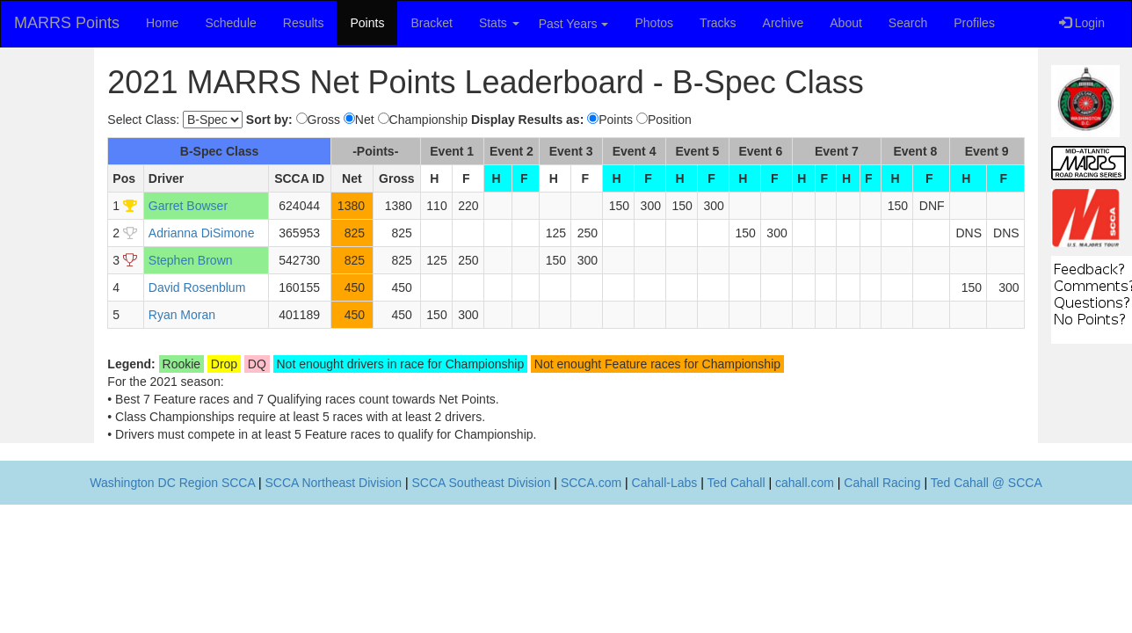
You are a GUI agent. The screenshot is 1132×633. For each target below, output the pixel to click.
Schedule (230, 23)
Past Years (573, 24)
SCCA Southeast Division (481, 483)
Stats (499, 23)
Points (367, 23)
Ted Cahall (736, 483)
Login (1082, 23)
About (846, 23)
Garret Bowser (188, 206)
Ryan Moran (182, 315)
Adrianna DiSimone (202, 233)
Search (908, 23)
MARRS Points (67, 23)
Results (303, 23)
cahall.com (804, 483)
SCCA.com (591, 483)
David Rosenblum (197, 287)
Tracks (718, 23)
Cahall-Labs (665, 483)
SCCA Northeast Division (333, 483)
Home (162, 23)
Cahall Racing (882, 483)
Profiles (974, 23)
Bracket (431, 23)
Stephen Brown (191, 260)
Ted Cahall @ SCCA (986, 483)
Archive (783, 23)
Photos (654, 23)
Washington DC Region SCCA (172, 483)
